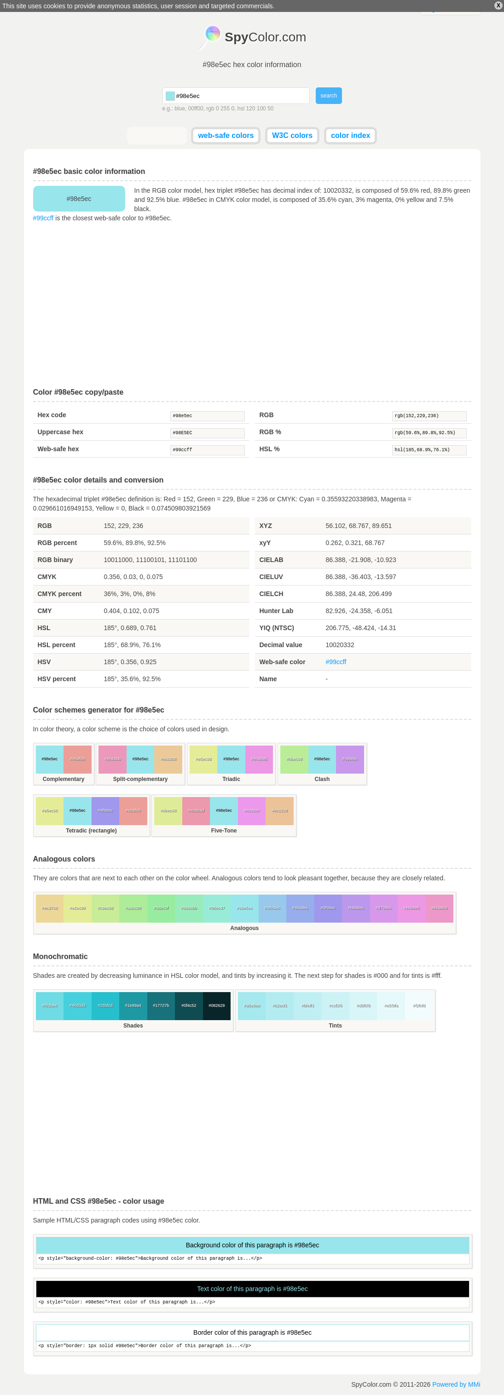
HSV (44, 662)
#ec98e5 (259, 759)
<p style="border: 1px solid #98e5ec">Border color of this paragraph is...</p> (252, 1346)
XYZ (266, 525)
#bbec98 (294, 759)
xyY (265, 542)
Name (268, 679)
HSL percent (56, 645)
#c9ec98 (105, 908)
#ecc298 (280, 810)
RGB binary (55, 559)
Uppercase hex (61, 432)
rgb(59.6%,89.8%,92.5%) (429, 433)
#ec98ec (252, 810)
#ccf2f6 (335, 1005)
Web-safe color (283, 662)
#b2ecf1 (279, 1005)
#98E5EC (207, 433)
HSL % (270, 449)
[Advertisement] (252, 305)
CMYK (47, 576)
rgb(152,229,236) (429, 416)
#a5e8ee (252, 1005)
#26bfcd (105, 1005)
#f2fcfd (419, 1005)
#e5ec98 (204, 759)
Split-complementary (140, 779)
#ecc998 (168, 759)
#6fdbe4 (49, 1005)
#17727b (161, 1005)
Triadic (231, 779)
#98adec (300, 908)
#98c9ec (272, 908)
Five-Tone (224, 830)
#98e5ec (207, 416)
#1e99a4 (133, 1005)
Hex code (52, 415)
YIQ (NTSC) (277, 627)
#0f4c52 (188, 1005)
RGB (267, 415)
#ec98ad (196, 810)
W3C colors (292, 135)
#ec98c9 (439, 908)
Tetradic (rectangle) (91, 830)
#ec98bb (112, 759)
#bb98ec (356, 908)
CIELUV (271, 576)
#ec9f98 (77, 759)
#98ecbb (189, 908)
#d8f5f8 (363, 1005)
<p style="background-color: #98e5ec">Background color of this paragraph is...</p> (252, 1259)
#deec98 (168, 810)
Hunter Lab (277, 610)
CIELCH (272, 593)
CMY (45, 610)
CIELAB (272, 559)
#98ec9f (161, 908)
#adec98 (133, 908)
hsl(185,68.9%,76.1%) (429, 450)
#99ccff (43, 218)
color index (350, 135)
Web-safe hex (58, 449)
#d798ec (384, 908)
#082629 (217, 1005)
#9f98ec (105, 810)
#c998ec (350, 759)
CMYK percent (60, 593)
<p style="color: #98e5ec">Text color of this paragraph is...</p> (252, 1302)
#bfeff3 (307, 1005)
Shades (133, 1025)
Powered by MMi (456, 1384)
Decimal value (281, 645)
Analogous (244, 928)
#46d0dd (78, 1005)
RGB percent (57, 542)
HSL (44, 627)
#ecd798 (49, 908)
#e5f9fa (391, 1005)
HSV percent (57, 679)
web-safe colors (226, 135)
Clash (322, 779)
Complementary (64, 779)
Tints (335, 1025)
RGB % (270, 432)
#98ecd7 (217, 908)
